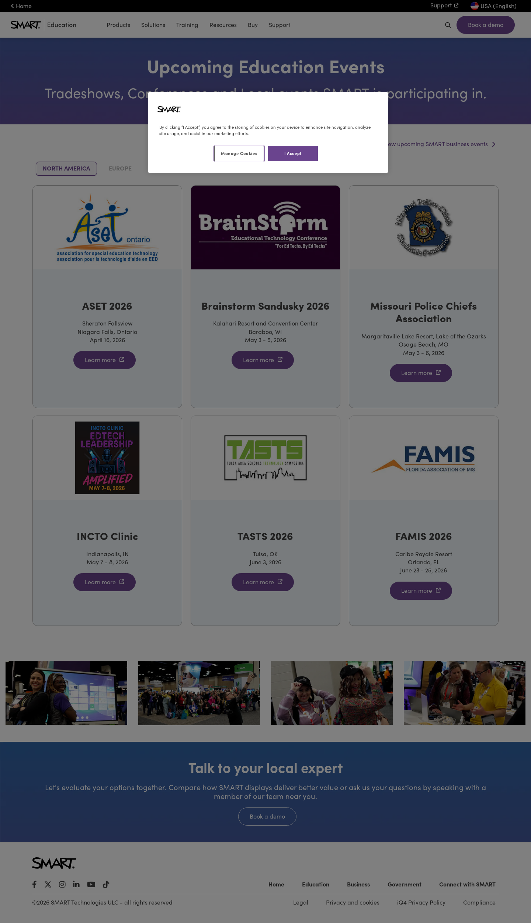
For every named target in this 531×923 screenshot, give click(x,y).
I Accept (293, 153)
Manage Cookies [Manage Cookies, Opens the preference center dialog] (239, 153)
